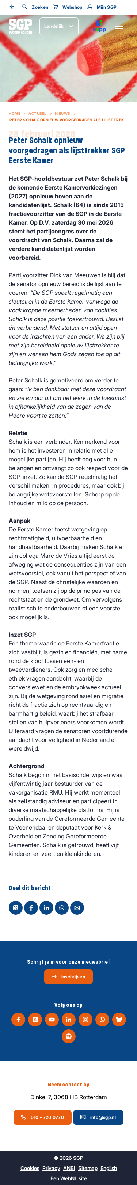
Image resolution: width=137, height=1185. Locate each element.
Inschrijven (68, 976)
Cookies (29, 1168)
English (108, 1168)
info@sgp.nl (98, 1117)
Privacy (51, 1168)
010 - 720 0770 (42, 1117)
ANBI (69, 1168)
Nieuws (63, 113)
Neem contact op (68, 1084)
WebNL (68, 1178)
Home (14, 113)
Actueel (37, 113)
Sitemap (88, 1168)
